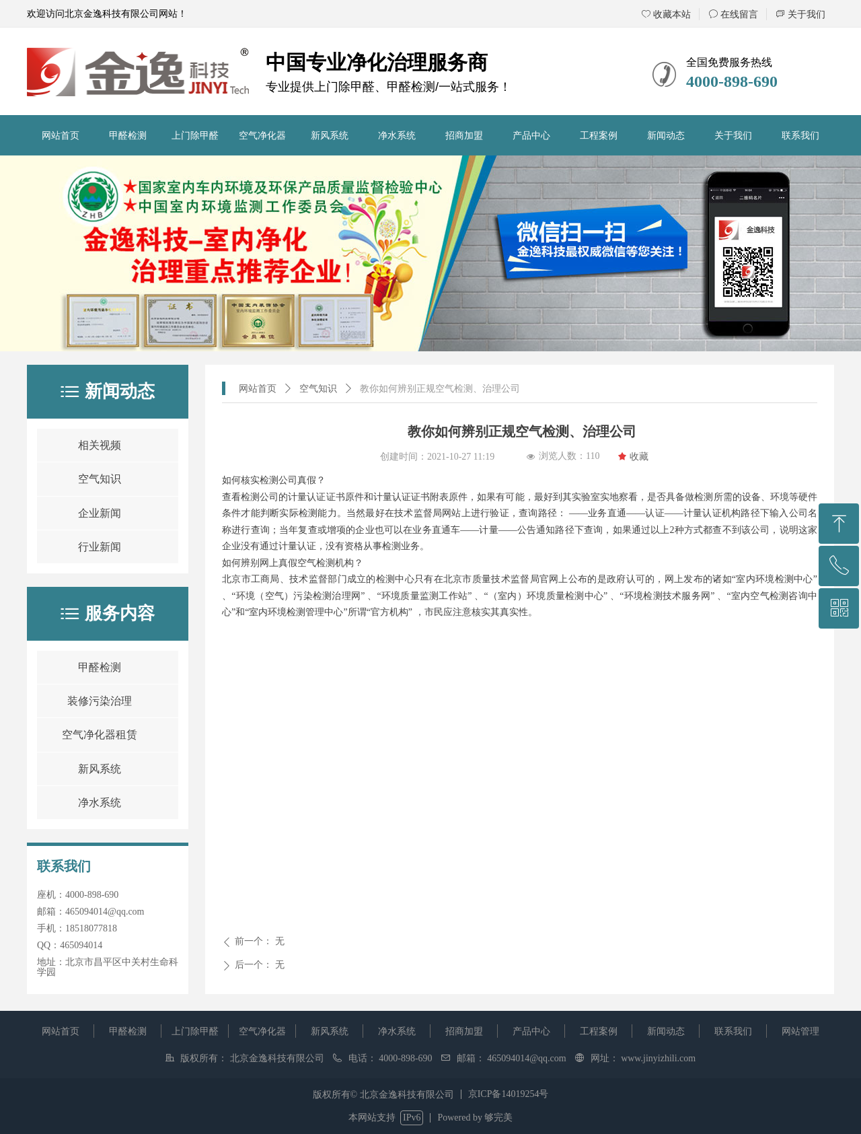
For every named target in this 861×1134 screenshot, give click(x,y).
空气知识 (318, 389)
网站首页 (257, 389)
